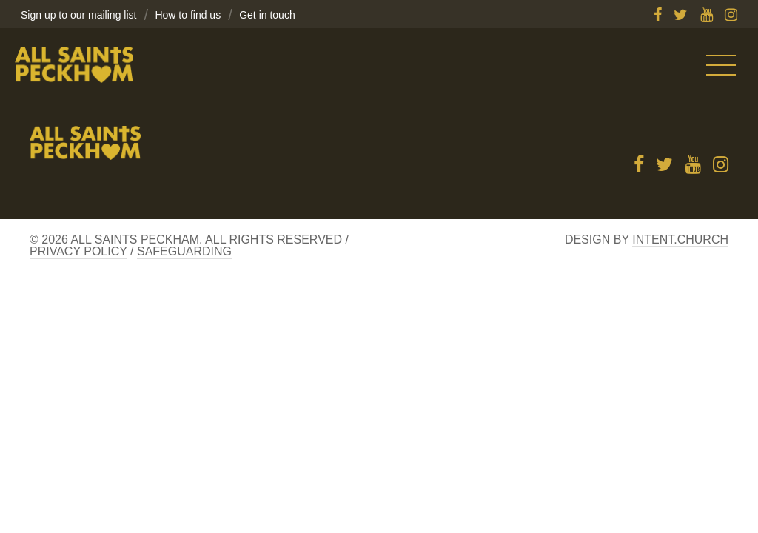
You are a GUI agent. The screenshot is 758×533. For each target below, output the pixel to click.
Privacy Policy (78, 251)
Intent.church (680, 239)
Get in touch (267, 15)
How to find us (188, 15)
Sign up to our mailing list (78, 15)
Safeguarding (184, 251)
